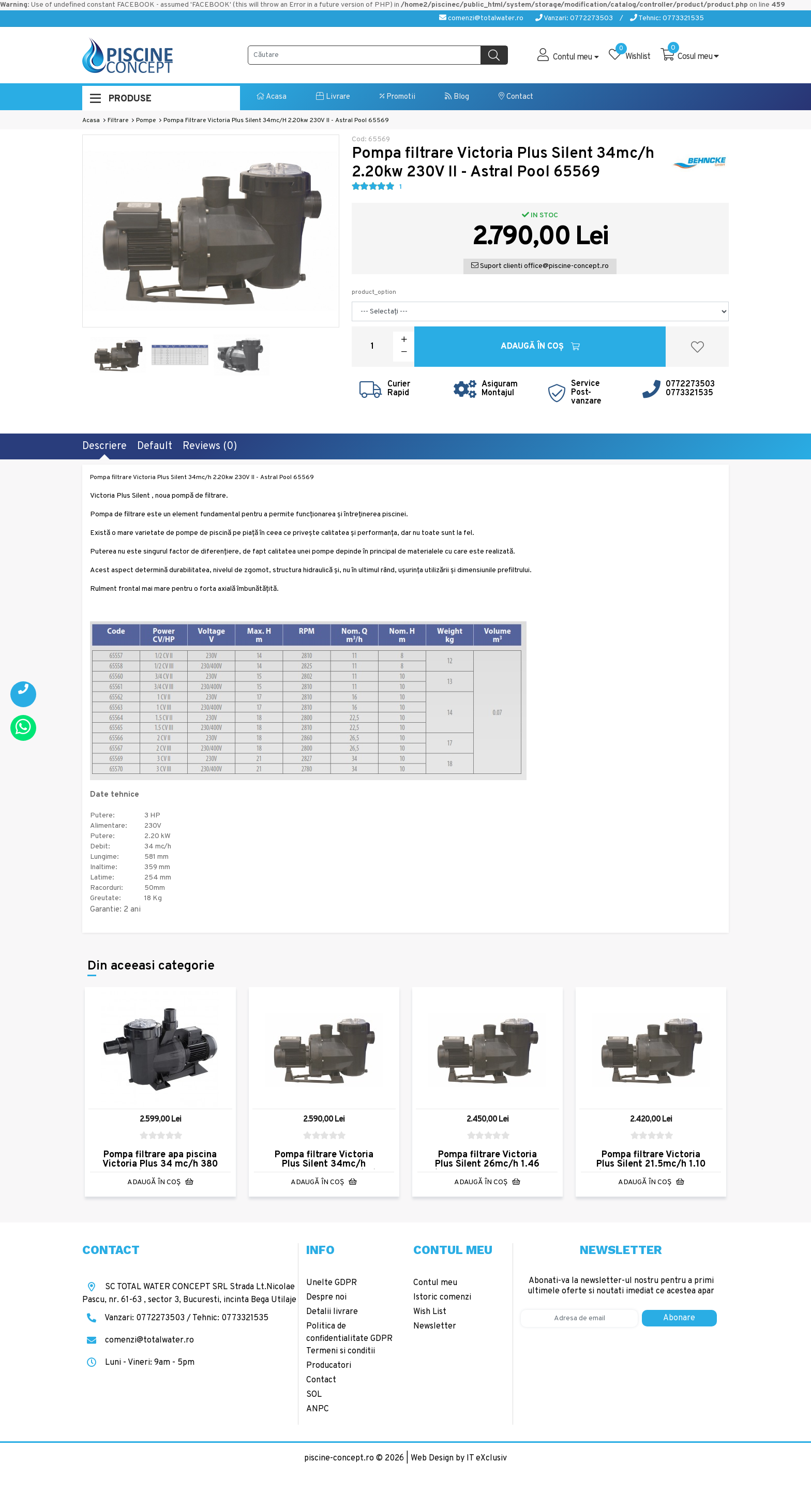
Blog (457, 97)
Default (154, 446)
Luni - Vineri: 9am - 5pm (138, 1362)
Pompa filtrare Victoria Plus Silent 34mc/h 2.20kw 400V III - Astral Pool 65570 (324, 1169)
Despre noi (326, 1297)
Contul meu (435, 1283)
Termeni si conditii (340, 1351)
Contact (516, 97)
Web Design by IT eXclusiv (459, 1458)
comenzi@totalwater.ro (481, 18)
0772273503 (690, 384)
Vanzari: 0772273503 (574, 18)
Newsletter (434, 1326)
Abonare (679, 1318)
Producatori (328, 1366)
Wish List (429, 1312)
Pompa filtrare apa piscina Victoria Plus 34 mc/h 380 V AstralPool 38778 (160, 1164)
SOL (314, 1395)
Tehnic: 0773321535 (667, 18)
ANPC (317, 1409)
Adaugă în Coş (540, 346)
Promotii (397, 97)
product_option (374, 292)
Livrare (333, 97)
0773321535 (689, 393)
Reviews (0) (210, 446)
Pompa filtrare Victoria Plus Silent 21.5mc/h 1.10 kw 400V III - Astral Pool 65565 (651, 1169)
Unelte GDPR (331, 1283)
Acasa (272, 97)
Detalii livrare (332, 1312)
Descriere (104, 446)
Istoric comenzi (442, 1297)
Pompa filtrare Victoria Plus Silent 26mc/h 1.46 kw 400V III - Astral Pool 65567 (487, 1169)
